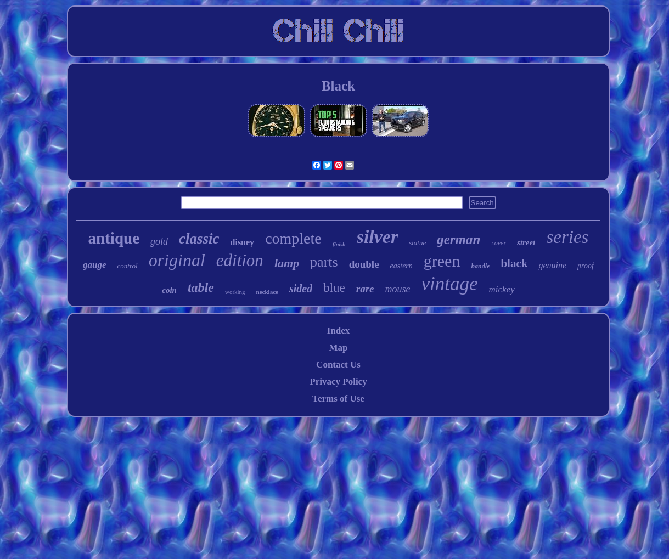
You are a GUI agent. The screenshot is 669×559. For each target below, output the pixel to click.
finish (339, 244)
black (514, 263)
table (201, 287)
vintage (449, 284)
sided (300, 289)
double (364, 264)
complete (293, 238)
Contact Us (338, 364)
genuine (552, 265)
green (442, 261)
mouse (398, 289)
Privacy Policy (338, 381)
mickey (502, 289)
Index (338, 330)
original (177, 260)
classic (199, 238)
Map (338, 347)
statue (417, 243)
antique (113, 238)
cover (498, 243)
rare (365, 289)
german (458, 239)
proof (585, 266)
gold (159, 241)
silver (377, 237)
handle (480, 266)
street (526, 242)
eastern (401, 266)
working (235, 292)
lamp (286, 263)
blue (334, 288)
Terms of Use (338, 398)
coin (169, 290)
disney (243, 242)
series (567, 237)
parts (324, 262)
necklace (267, 292)
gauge (94, 264)
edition (239, 260)
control (127, 266)
